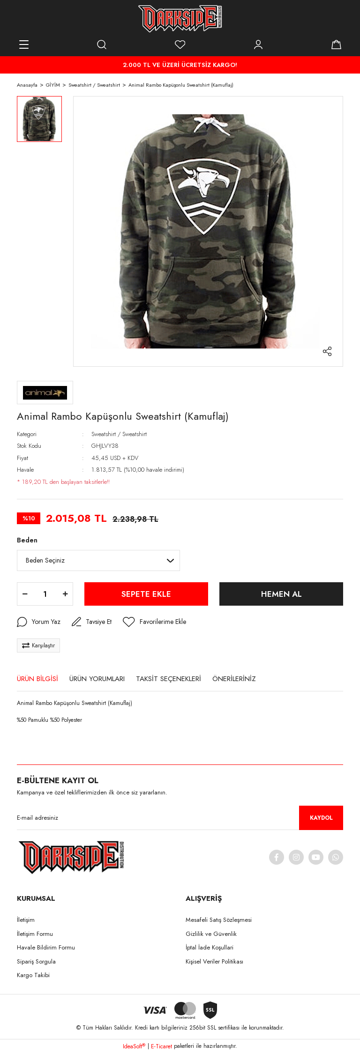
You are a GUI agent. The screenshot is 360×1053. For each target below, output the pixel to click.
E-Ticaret (161, 1046)
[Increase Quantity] (65, 594)
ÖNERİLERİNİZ (234, 679)
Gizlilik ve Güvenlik (211, 933)
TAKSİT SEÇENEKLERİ (168, 679)
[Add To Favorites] (154, 622)
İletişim (26, 919)
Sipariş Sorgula (36, 961)
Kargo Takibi (33, 975)
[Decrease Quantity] (24, 594)
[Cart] (336, 44)
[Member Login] (258, 44)
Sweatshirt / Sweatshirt (119, 434)
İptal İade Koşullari (209, 947)
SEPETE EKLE (146, 594)
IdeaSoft (134, 1046)
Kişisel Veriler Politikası (214, 961)
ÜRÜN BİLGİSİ (37, 679)
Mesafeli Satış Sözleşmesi (219, 919)
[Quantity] (45, 594)
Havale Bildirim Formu (46, 947)
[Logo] (180, 19)
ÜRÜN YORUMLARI (97, 679)
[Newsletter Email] (180, 818)
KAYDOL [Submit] (321, 818)
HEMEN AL (281, 594)
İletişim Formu (35, 933)
